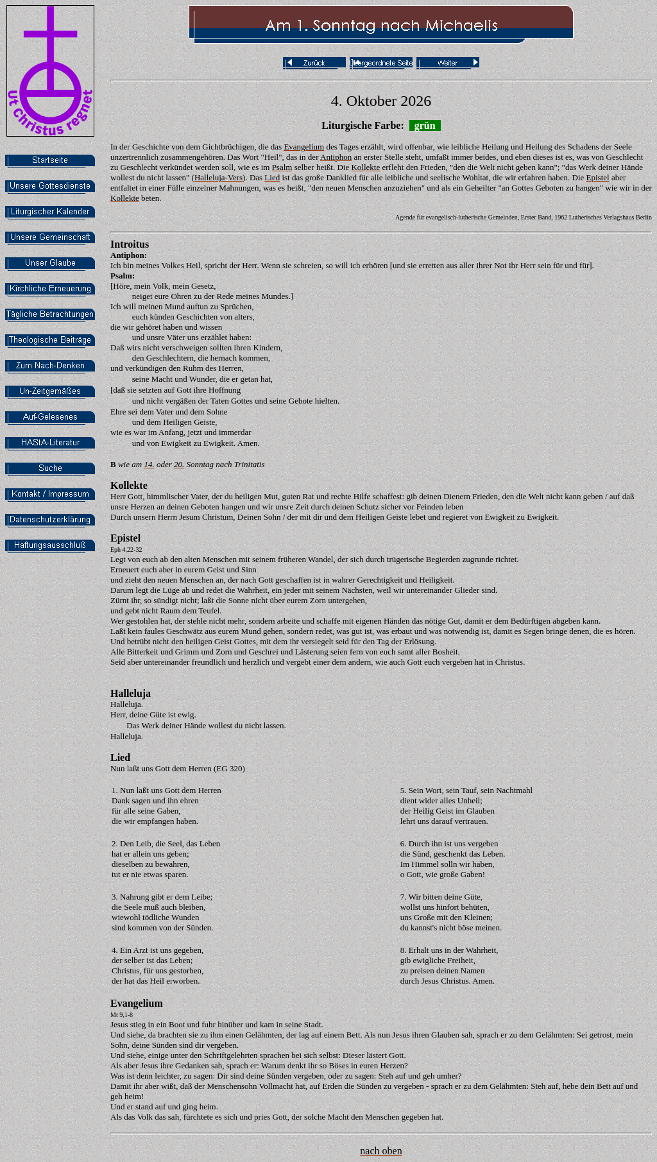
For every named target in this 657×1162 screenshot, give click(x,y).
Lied (120, 757)
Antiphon (127, 255)
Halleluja (130, 693)
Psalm (121, 275)
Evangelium (136, 1003)
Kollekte (129, 485)
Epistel (125, 538)
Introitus (129, 244)
